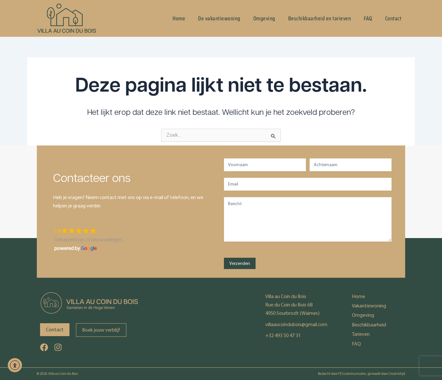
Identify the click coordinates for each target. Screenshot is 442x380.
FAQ (368, 18)
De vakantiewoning (219, 18)
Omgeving (264, 18)
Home (179, 18)
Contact (393, 18)
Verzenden (239, 263)
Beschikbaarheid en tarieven (319, 18)
